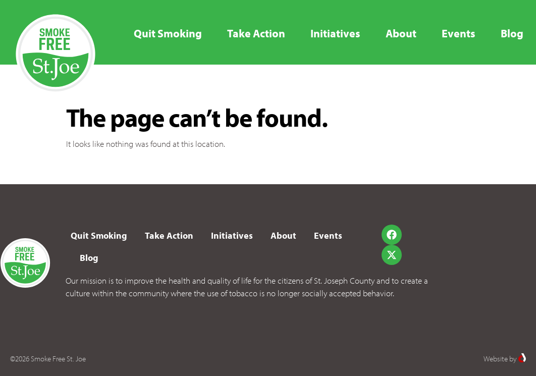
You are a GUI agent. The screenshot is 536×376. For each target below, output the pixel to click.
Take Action (256, 33)
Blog (512, 33)
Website (496, 358)
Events (458, 33)
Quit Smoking (168, 33)
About (401, 33)
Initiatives (335, 33)
